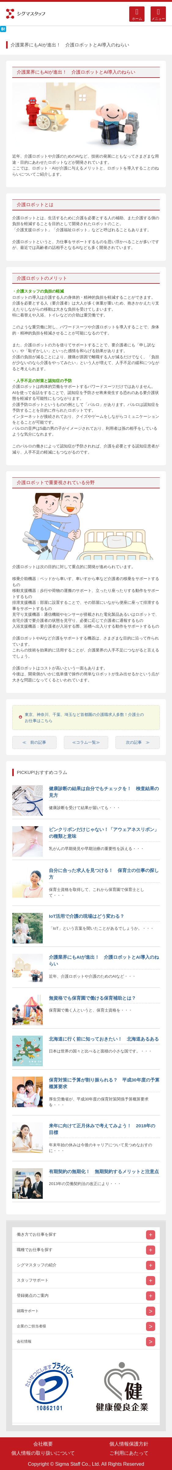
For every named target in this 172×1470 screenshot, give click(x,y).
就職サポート (28, 1311)
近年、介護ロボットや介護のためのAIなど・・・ (92, 976)
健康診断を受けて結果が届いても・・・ (84, 807)
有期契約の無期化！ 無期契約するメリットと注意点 (104, 1171)
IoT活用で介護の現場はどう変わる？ (87, 916)
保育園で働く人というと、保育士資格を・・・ (90, 1010)
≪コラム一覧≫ (86, 742)
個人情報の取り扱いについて (43, 1453)
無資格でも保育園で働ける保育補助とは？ (92, 998)
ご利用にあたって (128, 1453)
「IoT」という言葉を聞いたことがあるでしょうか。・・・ (101, 928)
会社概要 (43, 1443)
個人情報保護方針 (128, 1443)
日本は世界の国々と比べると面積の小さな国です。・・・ (100, 1051)
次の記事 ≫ (138, 742)
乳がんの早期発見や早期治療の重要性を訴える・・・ (96, 848)
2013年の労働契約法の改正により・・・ (85, 1183)
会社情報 (24, 1341)
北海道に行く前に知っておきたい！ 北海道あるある (104, 1038)
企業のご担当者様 (31, 1326)
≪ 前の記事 (34, 742)
